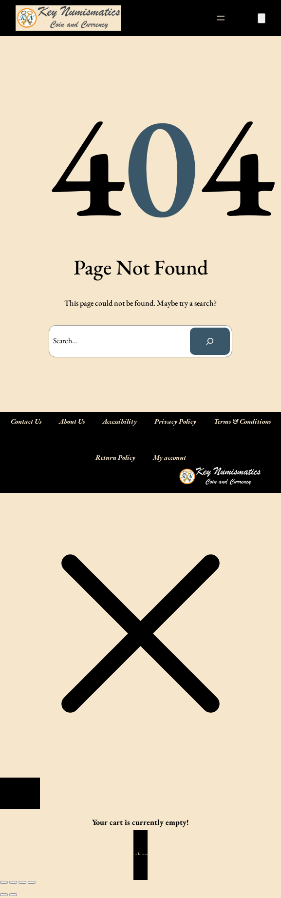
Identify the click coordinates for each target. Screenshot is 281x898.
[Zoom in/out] (4, 882)
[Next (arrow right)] (13, 894)
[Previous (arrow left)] (4, 894)
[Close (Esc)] (32, 882)
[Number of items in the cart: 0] (261, 18)
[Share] (22, 882)
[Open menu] (220, 18)
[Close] (20, 793)
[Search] (210, 341)
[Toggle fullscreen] (13, 882)
